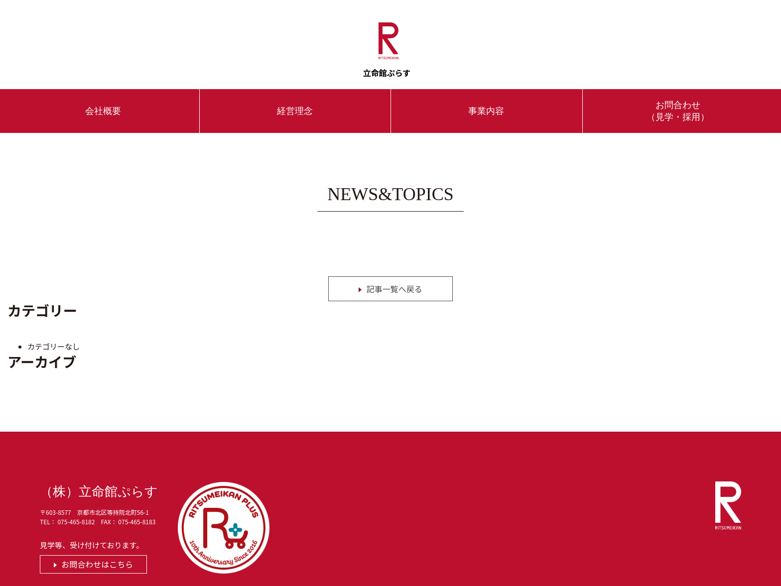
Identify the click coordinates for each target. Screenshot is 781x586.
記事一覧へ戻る (394, 276)
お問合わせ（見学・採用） (678, 99)
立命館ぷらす (388, 38)
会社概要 (103, 99)
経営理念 (295, 99)
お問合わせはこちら (97, 552)
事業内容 (486, 99)
